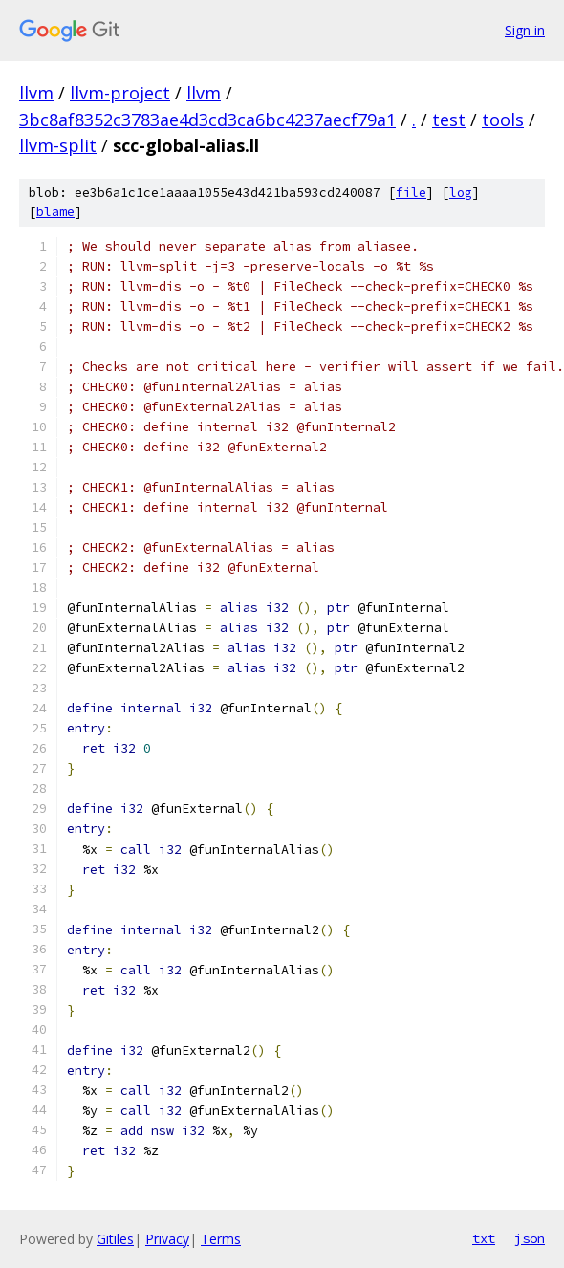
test (449, 119)
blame (55, 212)
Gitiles (115, 1239)
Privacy (167, 1239)
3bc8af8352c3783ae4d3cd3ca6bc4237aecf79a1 (207, 119)
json (529, 1238)
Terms (221, 1239)
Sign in (525, 30)
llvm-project (120, 92)
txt (483, 1238)
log (460, 193)
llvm (36, 92)
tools (503, 119)
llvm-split (58, 145)
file (411, 193)
